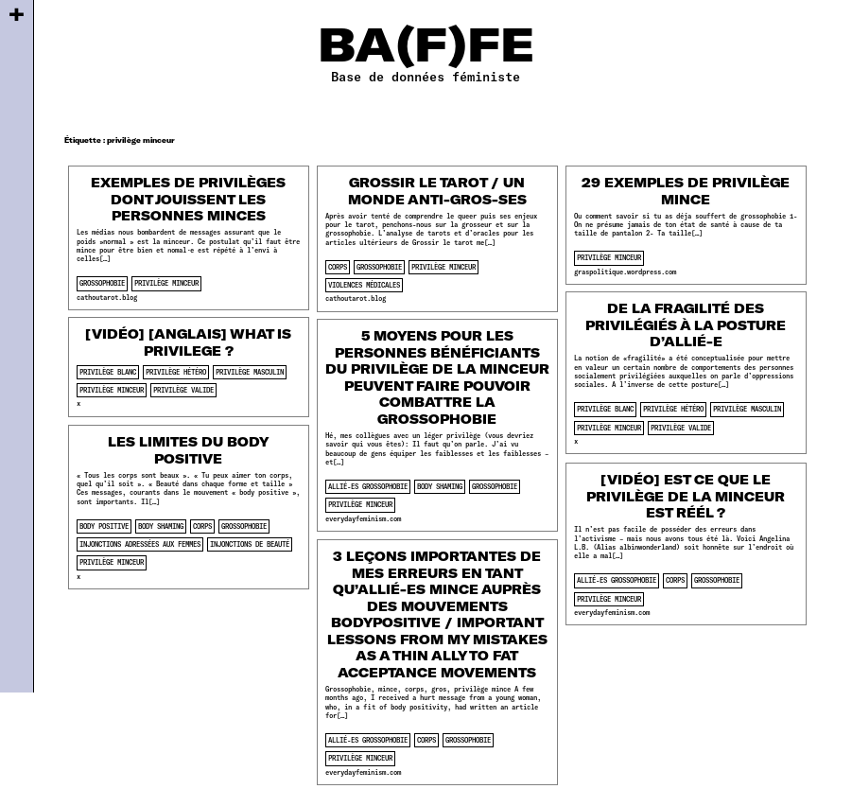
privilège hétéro (673, 408)
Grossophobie (102, 283)
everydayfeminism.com (363, 518)
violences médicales (364, 285)
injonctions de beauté (249, 544)
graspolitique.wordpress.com (625, 271)
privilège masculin (747, 408)
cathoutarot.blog (107, 297)
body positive (104, 526)
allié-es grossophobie (368, 486)
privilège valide (681, 427)
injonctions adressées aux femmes (139, 544)
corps (337, 267)
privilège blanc (605, 408)
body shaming (439, 486)
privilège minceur (166, 283)
